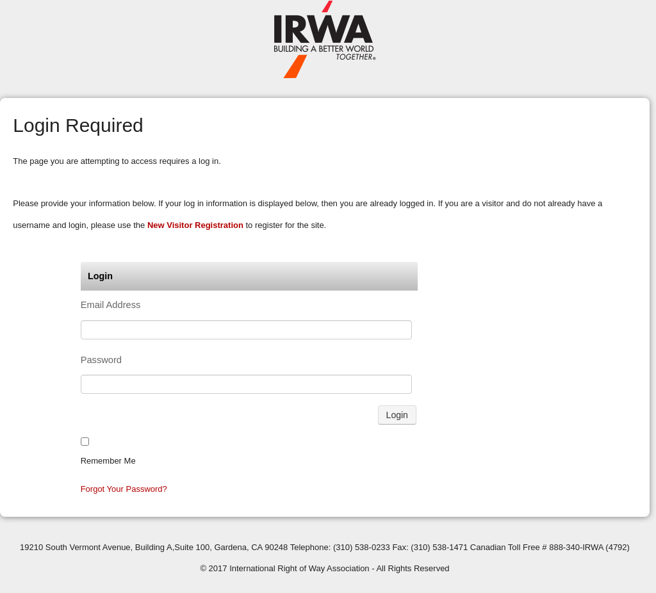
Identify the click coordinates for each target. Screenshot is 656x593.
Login (397, 415)
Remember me (108, 461)
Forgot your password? (124, 489)
